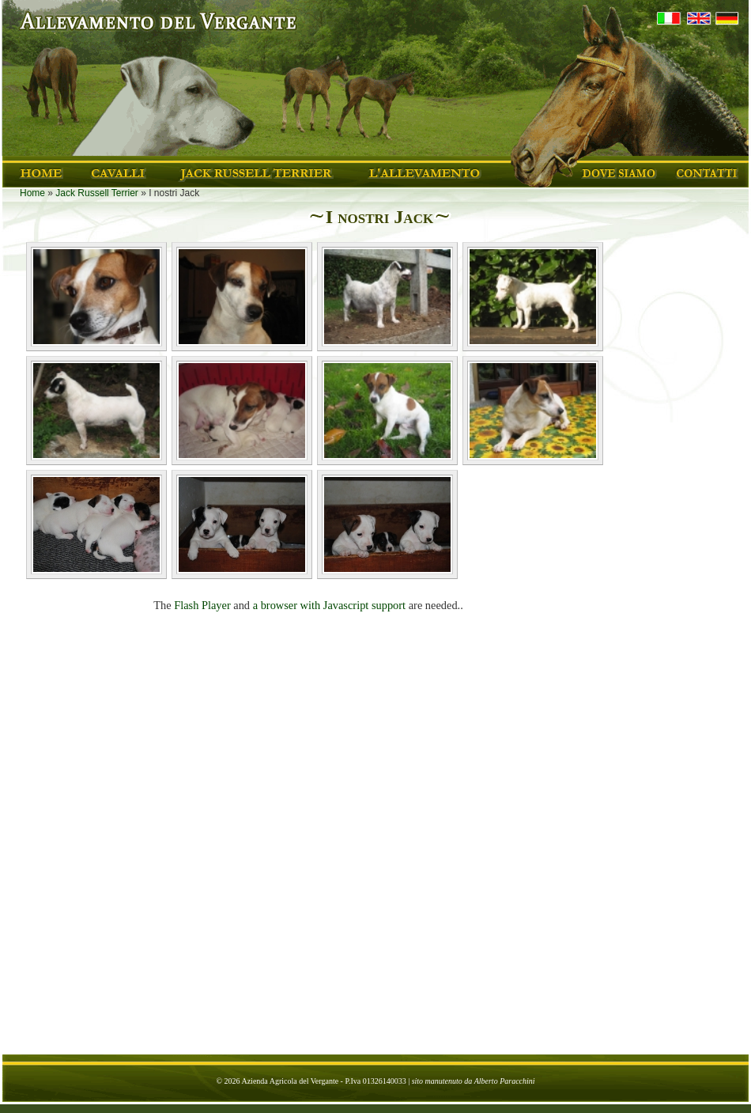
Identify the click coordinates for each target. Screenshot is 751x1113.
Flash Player (202, 605)
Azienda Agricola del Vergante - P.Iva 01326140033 (323, 1081)
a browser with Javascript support (329, 605)
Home (32, 193)
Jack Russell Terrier (96, 193)
